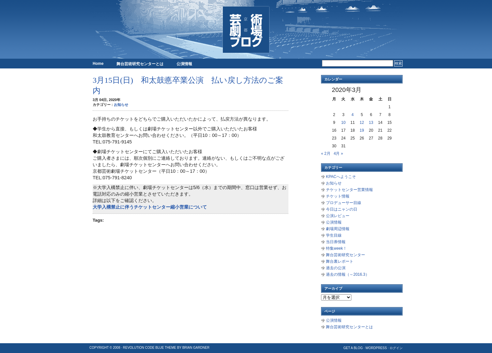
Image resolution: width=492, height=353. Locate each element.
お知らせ (121, 105)
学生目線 (334, 235)
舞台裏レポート (339, 261)
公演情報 (184, 64)
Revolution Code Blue (143, 347)
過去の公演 (336, 268)
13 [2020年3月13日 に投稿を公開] (371, 122)
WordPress (376, 348)
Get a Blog (352, 348)
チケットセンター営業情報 (349, 189)
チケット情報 (337, 196)
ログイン (396, 348)
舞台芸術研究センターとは (139, 64)
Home (98, 63)
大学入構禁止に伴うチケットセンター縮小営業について (150, 207)
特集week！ (336, 248)
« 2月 (326, 153)
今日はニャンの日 (341, 209)
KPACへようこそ (341, 176)
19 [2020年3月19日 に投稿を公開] (362, 130)
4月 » (338, 153)
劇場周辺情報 (337, 229)
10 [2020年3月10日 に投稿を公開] (343, 122)
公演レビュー (337, 215)
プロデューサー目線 (343, 202)
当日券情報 (336, 242)
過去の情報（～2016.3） (347, 274)
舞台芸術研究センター (345, 255)
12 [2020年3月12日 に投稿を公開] (362, 122)
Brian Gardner (195, 347)
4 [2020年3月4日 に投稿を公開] (352, 114)
